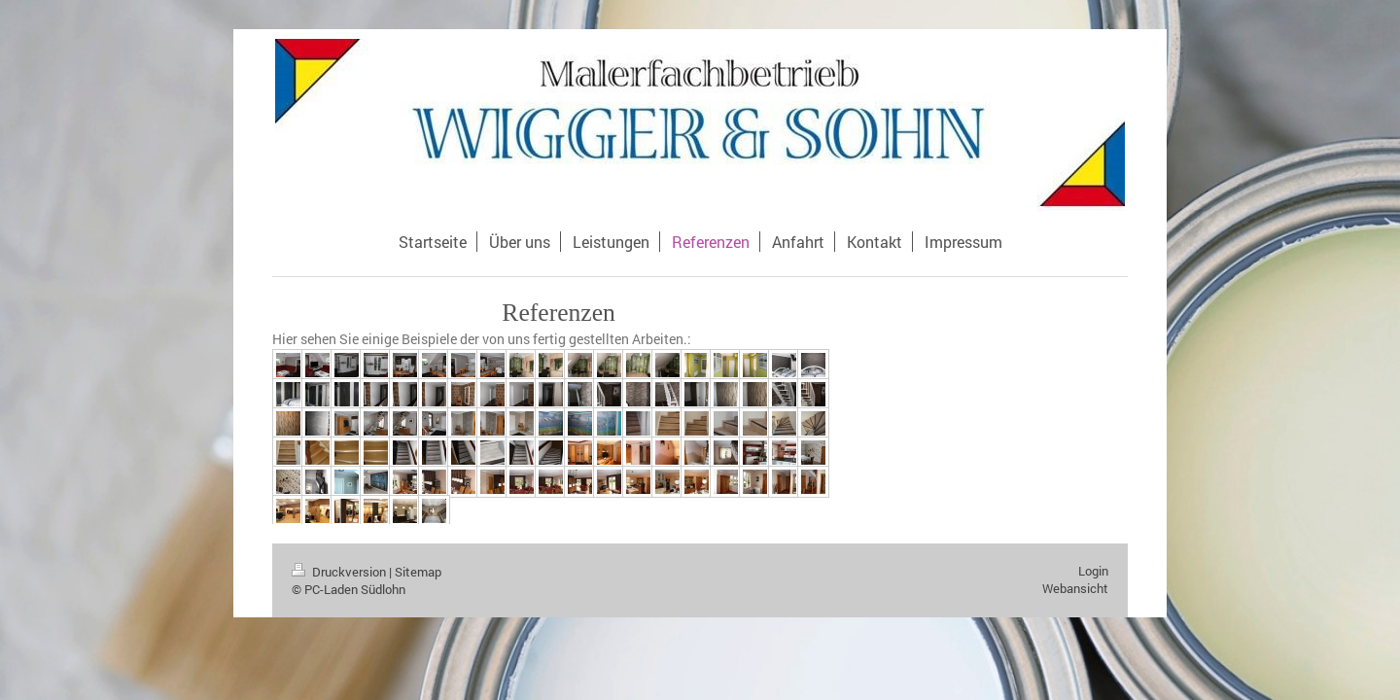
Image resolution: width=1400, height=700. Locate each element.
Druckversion (340, 571)
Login (1093, 570)
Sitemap (418, 571)
